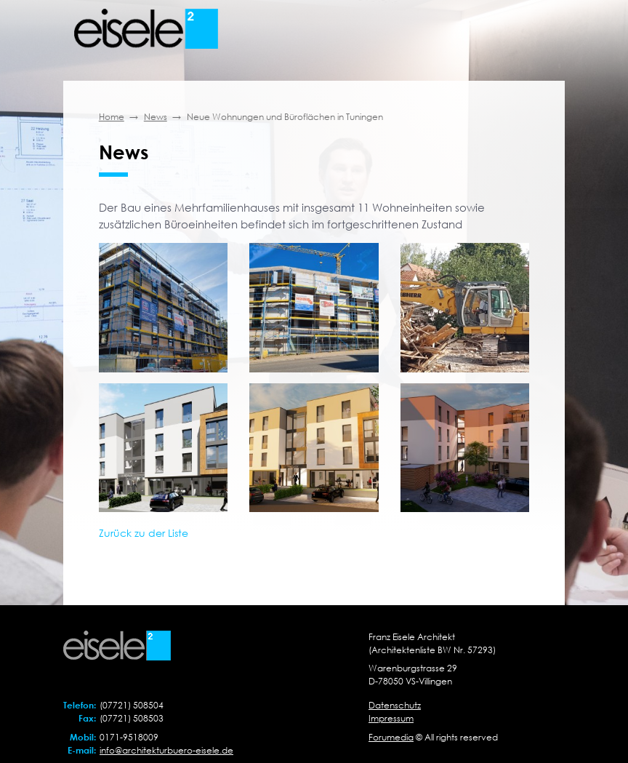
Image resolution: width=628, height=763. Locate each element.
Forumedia (391, 737)
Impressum (391, 718)
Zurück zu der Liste (143, 533)
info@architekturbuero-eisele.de (166, 750)
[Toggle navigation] (535, 29)
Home (111, 116)
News (155, 116)
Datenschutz (395, 705)
